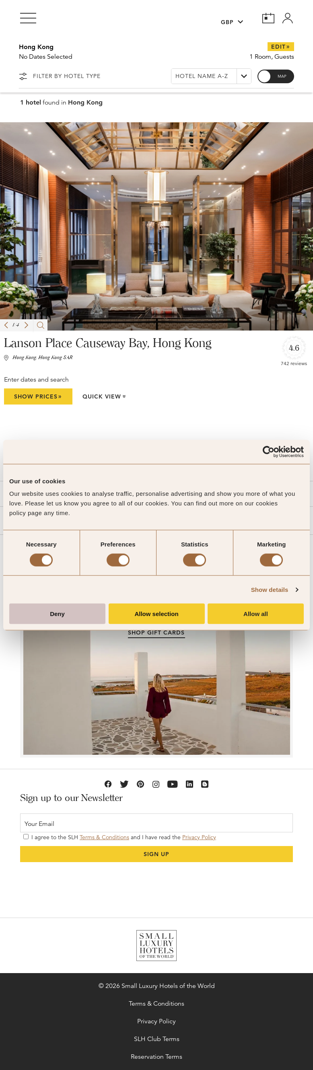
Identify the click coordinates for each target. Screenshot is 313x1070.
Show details (269, 589)
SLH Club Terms (156, 1039)
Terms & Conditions (104, 837)
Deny (57, 613)
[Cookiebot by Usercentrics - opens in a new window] (268, 452)
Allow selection (156, 613)
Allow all (255, 613)
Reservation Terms (156, 1057)
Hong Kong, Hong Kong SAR (42, 358)
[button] (6, 325)
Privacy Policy (199, 837)
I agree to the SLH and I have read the (119, 837)
